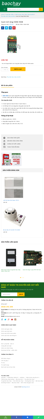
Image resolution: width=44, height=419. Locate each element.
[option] (11, 261)
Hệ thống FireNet (5, 382)
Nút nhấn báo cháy (18, 381)
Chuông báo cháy (29, 381)
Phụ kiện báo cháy (29, 379)
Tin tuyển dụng (5, 365)
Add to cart (18, 69)
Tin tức (3, 362)
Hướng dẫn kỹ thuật (6, 345)
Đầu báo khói (19, 379)
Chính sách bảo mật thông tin (9, 335)
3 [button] (23, 277)
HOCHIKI (11, 24)
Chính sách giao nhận (6, 329)
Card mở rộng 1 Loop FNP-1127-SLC (32, 269)
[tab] (7, 86)
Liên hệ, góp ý (4, 360)
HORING (22, 377)
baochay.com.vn (26, 386)
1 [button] (20, 277)
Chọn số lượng (4, 67)
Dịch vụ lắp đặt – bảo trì (7, 343)
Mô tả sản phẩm (6, 85)
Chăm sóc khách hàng (7, 348)
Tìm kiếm (41, 9)
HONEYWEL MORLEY (12, 377)
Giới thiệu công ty (5, 358)
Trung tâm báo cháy (6, 381)
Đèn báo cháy (39, 381)
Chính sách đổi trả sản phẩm (8, 333)
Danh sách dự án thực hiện (8, 367)
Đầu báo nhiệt (15, 382)
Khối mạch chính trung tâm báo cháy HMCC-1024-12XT (10, 270)
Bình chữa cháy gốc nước (27, 382)
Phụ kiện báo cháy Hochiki (14, 77)
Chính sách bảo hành (6, 331)
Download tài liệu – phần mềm (9, 350)
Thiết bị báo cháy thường (7, 379)
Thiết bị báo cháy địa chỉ (32, 377)
